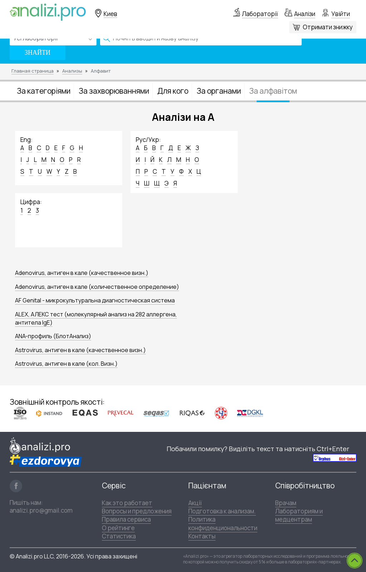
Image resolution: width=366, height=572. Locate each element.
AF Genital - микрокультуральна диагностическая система (95, 300)
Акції (195, 503)
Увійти (340, 14)
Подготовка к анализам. (222, 511)
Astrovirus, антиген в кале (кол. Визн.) (66, 364)
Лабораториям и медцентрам (299, 515)
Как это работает (127, 503)
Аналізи (304, 14)
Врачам (285, 503)
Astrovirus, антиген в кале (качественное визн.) (80, 350)
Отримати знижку (328, 27)
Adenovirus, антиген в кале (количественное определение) (97, 287)
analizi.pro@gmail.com (41, 510)
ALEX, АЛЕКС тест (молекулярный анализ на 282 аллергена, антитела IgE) (96, 318)
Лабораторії (260, 14)
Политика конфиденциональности (222, 523)
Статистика (119, 536)
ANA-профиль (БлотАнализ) (53, 336)
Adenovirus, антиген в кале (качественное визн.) (81, 273)
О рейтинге (118, 528)
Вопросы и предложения (137, 511)
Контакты (202, 536)
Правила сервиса (126, 519)
